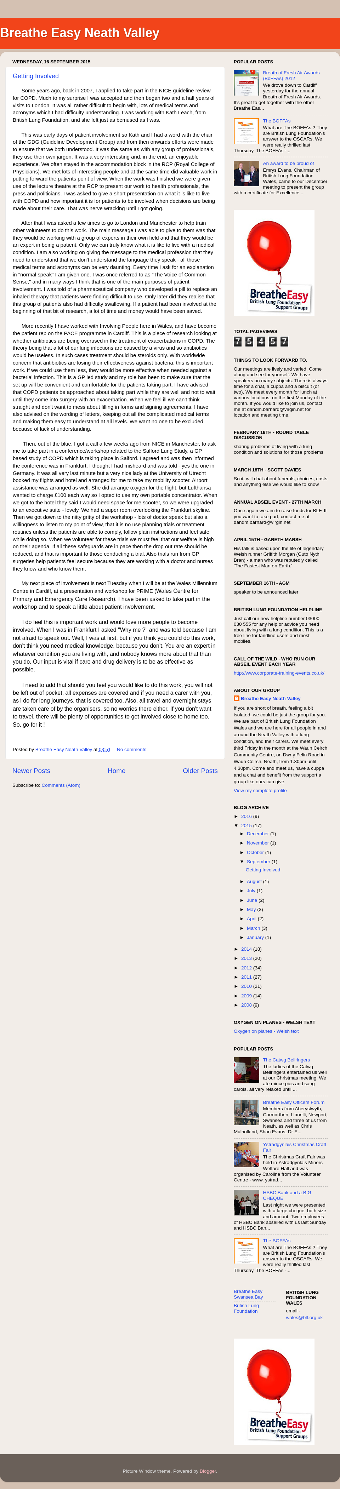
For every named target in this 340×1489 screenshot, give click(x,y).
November (258, 843)
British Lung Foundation (246, 1308)
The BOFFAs (276, 121)
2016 (247, 816)
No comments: (133, 749)
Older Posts (200, 770)
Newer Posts (31, 770)
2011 (247, 977)
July (252, 890)
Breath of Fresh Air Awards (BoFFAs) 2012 (291, 75)
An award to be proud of (288, 163)
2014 (247, 949)
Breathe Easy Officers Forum (293, 1102)
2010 (247, 986)
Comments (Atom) (61, 785)
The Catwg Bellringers (286, 1060)
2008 (247, 1005)
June (253, 900)
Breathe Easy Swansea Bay (248, 1294)
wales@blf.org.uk (304, 1317)
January (256, 937)
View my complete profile (260, 790)
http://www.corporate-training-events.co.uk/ (279, 673)
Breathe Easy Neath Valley (79, 32)
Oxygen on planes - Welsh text (266, 1031)
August (255, 881)
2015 (247, 825)
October (256, 852)
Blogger (208, 1471)
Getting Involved (36, 76)
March (254, 928)
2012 (247, 967)
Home (116, 770)
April (252, 918)
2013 (247, 958)
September (259, 861)
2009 (247, 995)
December (258, 833)
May (252, 909)
